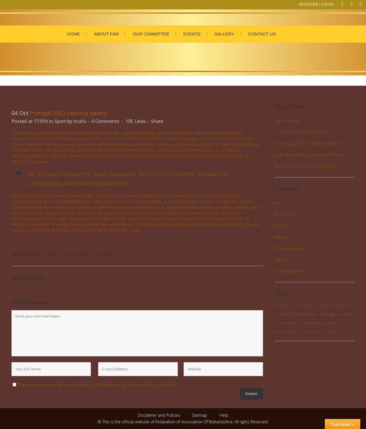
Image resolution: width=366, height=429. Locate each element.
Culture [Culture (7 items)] (281, 314)
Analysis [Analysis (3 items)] (282, 305)
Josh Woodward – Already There (308, 155)
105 (136, 121)
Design (282, 225)
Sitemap (199, 415)
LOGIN (327, 4)
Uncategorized (290, 271)
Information (76, 254)
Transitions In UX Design (301, 132)
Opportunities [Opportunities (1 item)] (288, 331)
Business (284, 214)
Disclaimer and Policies (159, 415)
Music (280, 237)
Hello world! (287, 120)
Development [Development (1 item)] (304, 314)
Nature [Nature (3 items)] (331, 322)
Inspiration (104, 254)
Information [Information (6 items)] (286, 322)
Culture (52, 254)
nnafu (79, 121)
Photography (288, 248)
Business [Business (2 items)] (342, 305)
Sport (60, 121)
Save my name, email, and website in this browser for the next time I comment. (98, 384)
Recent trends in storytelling (304, 166)
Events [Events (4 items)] (344, 314)
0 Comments (105, 121)
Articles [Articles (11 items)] (309, 305)
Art (277, 202)
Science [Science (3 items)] (312, 331)
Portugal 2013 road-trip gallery (307, 143)
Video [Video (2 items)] (344, 331)
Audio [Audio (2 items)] (324, 305)
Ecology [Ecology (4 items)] (327, 314)
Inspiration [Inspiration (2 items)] (311, 322)
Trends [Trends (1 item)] (329, 331)
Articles (33, 254)
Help (224, 415)
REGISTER (308, 4)
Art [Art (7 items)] (296, 305)
